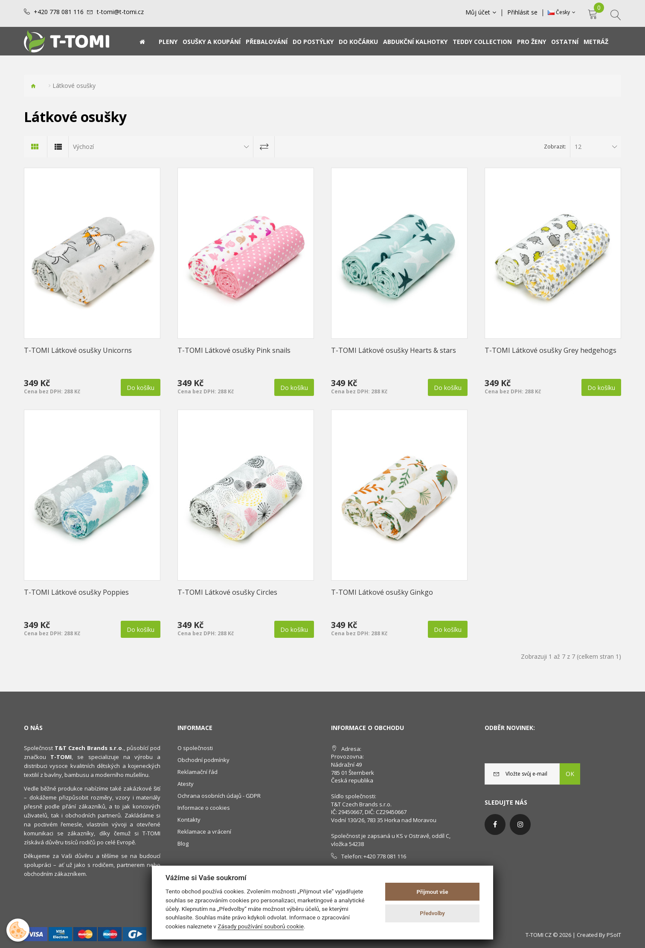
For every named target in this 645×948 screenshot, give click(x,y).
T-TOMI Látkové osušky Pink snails (234, 350)
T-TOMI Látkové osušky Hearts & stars (393, 350)
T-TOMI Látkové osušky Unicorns (78, 350)
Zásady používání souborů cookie (261, 926)
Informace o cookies (203, 807)
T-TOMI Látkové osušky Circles (227, 592)
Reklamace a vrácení (204, 831)
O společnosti (195, 748)
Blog (183, 843)
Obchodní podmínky (203, 760)
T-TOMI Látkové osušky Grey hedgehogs (550, 350)
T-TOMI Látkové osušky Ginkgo (382, 592)
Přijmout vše (432, 892)
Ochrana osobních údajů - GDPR (219, 796)
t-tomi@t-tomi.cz (120, 12)
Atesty (185, 784)
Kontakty (188, 819)
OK (570, 774)
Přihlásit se (522, 12)
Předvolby (432, 913)
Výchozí (83, 146)
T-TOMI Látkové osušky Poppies (76, 592)
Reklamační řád (197, 772)
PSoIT (614, 935)
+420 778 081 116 (59, 12)
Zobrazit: (555, 146)
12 (578, 146)
